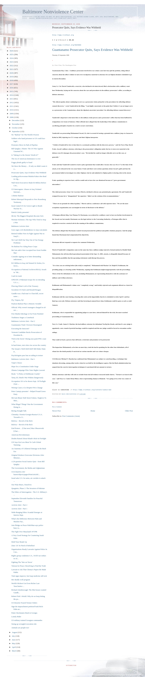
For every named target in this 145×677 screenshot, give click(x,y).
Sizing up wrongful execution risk (23, 624)
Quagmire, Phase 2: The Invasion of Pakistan (28, 488)
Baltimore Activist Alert (20, 226)
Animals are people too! (20, 628)
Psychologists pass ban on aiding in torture (27, 355)
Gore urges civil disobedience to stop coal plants (29, 230)
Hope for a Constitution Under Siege (24, 366)
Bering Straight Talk (18, 411)
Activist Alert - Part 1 (19, 509)
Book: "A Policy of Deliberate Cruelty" (25, 374)
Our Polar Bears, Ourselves (21, 485)
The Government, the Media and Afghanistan (28, 468)
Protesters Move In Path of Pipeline (24, 145)
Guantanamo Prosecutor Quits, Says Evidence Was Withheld (92, 50)
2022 (12, 65)
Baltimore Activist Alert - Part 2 (23, 321)
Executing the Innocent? (20, 328)
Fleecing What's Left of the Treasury (24, 286)
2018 (12, 80)
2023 (12, 62)
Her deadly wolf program (20, 580)
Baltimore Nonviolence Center (52, 11)
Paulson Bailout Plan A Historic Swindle (26, 304)
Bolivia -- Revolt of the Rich (21, 421)
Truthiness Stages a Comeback (22, 317)
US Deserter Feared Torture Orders (24, 603)
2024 (12, 58)
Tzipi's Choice (16, 363)
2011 (12, 106)
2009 (12, 113)
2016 (12, 88)
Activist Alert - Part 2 (19, 505)
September (16, 131)
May (14, 643)
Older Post (129, 411)
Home (93, 411)
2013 (12, 99)
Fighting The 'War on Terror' (21, 562)
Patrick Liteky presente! (20, 212)
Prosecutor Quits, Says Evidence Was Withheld (28, 173)
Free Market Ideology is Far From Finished (27, 314)
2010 (12, 110)
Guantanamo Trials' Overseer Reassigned (26, 325)
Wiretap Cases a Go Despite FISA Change (26, 388)
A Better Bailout (17, 196)
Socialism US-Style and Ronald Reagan (26, 290)
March (14, 651)
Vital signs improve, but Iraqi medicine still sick (29, 576)
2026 (12, 51)
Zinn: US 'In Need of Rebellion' (23, 545)
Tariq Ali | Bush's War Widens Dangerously (27, 377)
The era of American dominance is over (25, 159)
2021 (12, 69)
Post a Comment (57, 407)
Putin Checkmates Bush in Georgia (24, 613)
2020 (12, 73)
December (16, 120)
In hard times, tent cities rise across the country (28, 345)
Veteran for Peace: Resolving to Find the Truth (28, 566)
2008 (12, 117)
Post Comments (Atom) (71, 416)
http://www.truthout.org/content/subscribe (92, 390)
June (14, 640)
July (13, 636)
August (15, 632)
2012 (12, 102)
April (14, 647)
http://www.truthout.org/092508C (66, 45)
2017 (12, 84)
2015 (12, 91)
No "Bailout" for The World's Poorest (25, 135)
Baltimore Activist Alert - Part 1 (23, 359)
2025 (12, 54)
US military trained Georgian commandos (26, 620)
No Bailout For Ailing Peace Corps (24, 246)
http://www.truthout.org (63, 35)
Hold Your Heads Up (19, 542)
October (15, 128)
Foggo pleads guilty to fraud (21, 162)
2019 (12, 77)
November (16, 124)
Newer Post (56, 411)
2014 (12, 95)
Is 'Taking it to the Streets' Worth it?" (25, 155)
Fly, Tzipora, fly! (17, 300)
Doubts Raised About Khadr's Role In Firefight (28, 438)
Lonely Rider (16, 617)
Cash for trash (16, 276)
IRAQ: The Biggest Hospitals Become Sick (27, 216)
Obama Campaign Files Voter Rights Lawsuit (28, 370)
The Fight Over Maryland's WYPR (24, 532)
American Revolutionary (20, 435)
